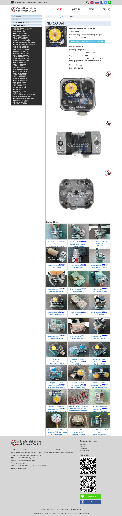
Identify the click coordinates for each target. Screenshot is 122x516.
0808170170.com (63, 509)
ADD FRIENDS (92, 496)
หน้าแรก (59, 9)
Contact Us (83, 448)
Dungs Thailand (62, 17)
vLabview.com (76, 509)
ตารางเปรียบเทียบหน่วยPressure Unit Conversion (87, 41)
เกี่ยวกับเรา (75, 9)
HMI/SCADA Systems (21, 22)
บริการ (91, 9)
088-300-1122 (43, 2)
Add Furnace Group (48, 509)
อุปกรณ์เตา (17, 20)
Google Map (85, 451)
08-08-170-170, (31, 2)
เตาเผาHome (51, 17)
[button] (87, 3)
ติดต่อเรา (106, 9)
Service (82, 446)
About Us (83, 444)
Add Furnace (92, 502)
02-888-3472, (20, 2)
